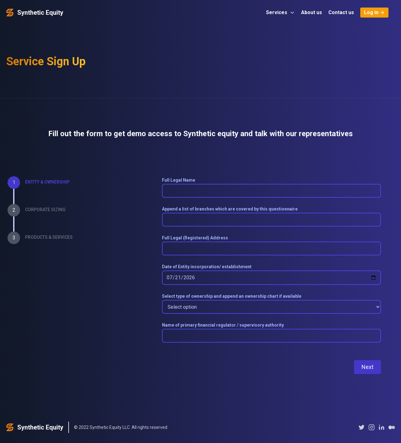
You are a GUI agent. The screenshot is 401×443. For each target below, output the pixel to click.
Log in (374, 12)
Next (367, 367)
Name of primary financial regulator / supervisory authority (223, 325)
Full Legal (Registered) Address (195, 237)
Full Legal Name (178, 180)
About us (311, 12)
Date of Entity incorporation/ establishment (207, 266)
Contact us (341, 12)
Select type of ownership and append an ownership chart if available (231, 296)
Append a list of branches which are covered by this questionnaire (230, 208)
